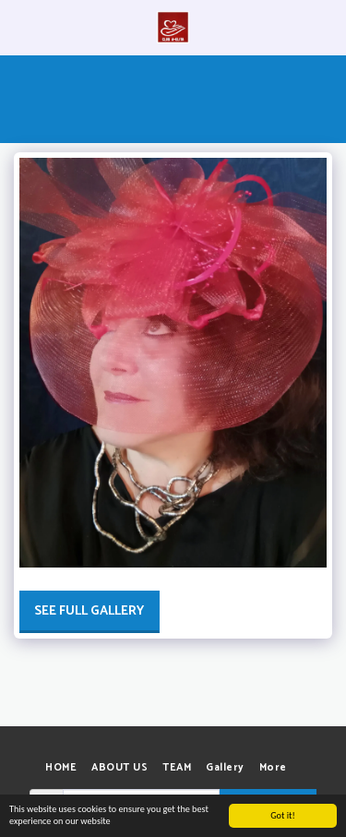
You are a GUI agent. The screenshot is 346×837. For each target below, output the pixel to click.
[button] (20, 26)
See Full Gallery (89, 611)
